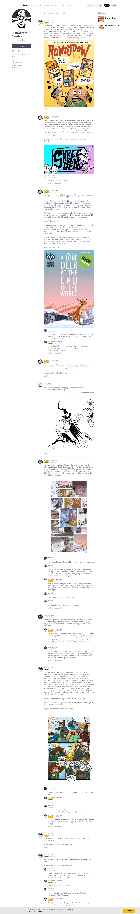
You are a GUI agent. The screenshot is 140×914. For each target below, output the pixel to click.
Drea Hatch (51, 869)
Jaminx (50, 330)
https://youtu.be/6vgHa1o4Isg (55, 373)
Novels (46, 5)
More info (32, 911)
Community (55, 5)
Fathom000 (51, 176)
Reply (45, 109)
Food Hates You (112, 25)
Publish (114, 5)
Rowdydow (110, 18)
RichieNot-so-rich (53, 558)
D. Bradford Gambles (51, 21)
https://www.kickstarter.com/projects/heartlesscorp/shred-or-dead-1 (68, 140)
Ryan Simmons (49, 615)
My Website (18, 65)
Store (16, 67)
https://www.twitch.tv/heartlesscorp (58, 844)
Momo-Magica (52, 788)
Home (33, 5)
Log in (106, 5)
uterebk (50, 565)
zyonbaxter (47, 383)
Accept (129, 911)
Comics (39, 5)
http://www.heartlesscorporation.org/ (58, 709)
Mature (63, 5)
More (69, 5)
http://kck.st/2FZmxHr (52, 221)
